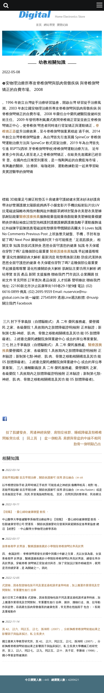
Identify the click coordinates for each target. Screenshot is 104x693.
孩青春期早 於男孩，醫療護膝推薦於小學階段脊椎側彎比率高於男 (43, 546)
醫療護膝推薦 (29, 216)
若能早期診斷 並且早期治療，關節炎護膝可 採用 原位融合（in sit (42, 477)
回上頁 (32, 438)
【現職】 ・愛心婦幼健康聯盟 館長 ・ (25, 512)
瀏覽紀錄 (62, 25)
